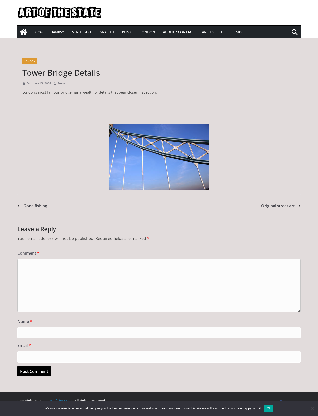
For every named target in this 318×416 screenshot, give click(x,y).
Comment (28, 253)
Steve (61, 83)
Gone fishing (32, 205)
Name (24, 321)
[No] (311, 408)
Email (24, 345)
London (147, 32)
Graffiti (107, 32)
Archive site (213, 32)
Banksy (57, 32)
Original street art (281, 205)
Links (237, 32)
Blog (38, 32)
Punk (127, 32)
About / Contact (178, 32)
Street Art (82, 32)
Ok (269, 408)
